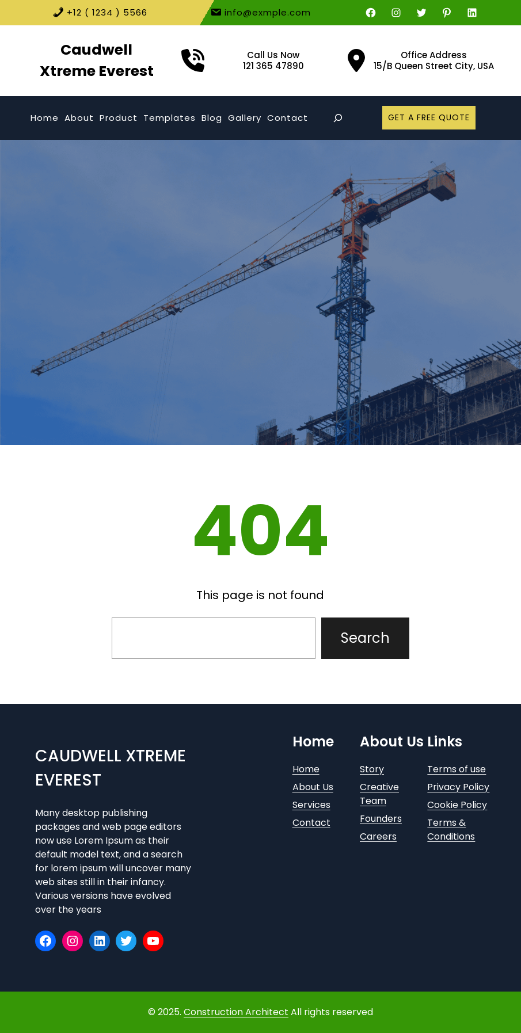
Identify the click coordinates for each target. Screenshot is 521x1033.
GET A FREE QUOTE (429, 117)
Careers (378, 836)
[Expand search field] (337, 118)
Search (365, 637)
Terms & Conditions (451, 829)
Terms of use (456, 769)
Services (311, 804)
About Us (312, 787)
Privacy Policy (458, 787)
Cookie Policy (457, 804)
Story (372, 769)
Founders (381, 818)
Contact (311, 822)
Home (306, 769)
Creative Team (379, 793)
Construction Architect (236, 1012)
